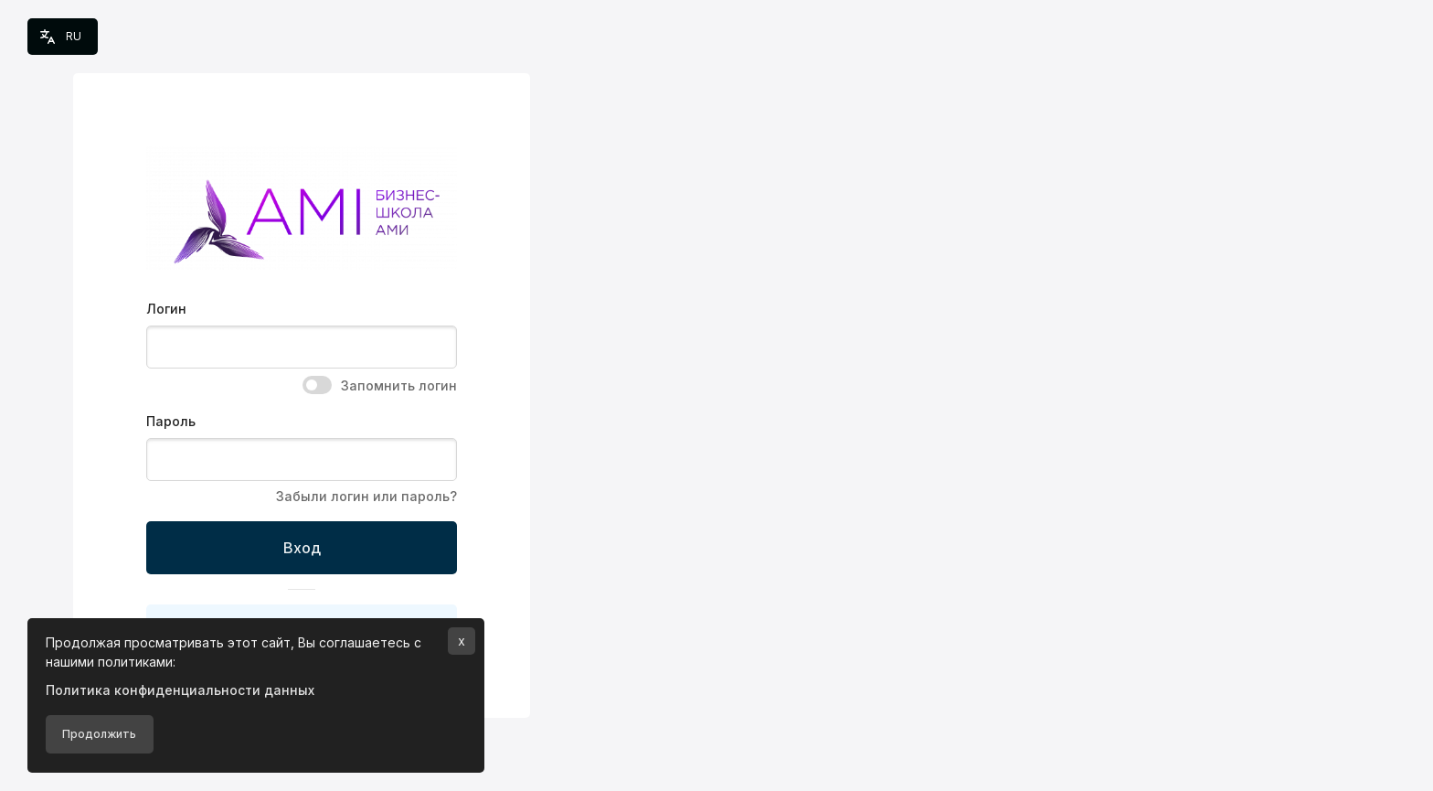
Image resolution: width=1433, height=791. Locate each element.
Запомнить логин (399, 385)
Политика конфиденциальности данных (180, 690)
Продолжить (99, 734)
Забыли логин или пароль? (366, 496)
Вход (302, 548)
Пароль (171, 421)
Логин (166, 308)
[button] (62, 36)
